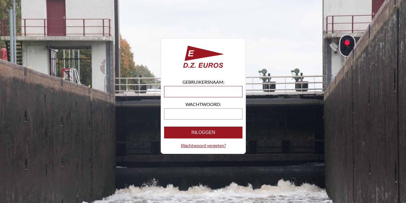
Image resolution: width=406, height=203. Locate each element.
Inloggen (203, 132)
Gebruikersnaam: (203, 82)
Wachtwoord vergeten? (203, 145)
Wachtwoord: (203, 104)
